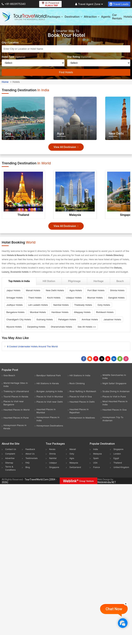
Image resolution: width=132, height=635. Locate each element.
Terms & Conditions (10, 468)
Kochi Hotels (53, 297)
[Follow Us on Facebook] (83, 358)
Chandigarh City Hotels (18, 319)
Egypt (116, 458)
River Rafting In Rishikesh (83, 391)
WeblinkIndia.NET (106, 482)
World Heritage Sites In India (15, 384)
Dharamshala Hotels (61, 326)
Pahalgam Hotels (67, 319)
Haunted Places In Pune (16, 417)
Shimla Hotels (117, 290)
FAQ (27, 462)
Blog (27, 467)
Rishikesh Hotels (105, 312)
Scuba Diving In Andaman (116, 391)
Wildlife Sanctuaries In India (114, 377)
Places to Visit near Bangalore (13, 403)
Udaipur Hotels (74, 297)
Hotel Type (13, 56)
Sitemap (9, 462)
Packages (55, 16)
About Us (29, 453)
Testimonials (31, 458)
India (95, 449)
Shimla (52, 453)
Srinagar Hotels (14, 297)
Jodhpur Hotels (14, 304)
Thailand (23, 215)
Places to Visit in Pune (114, 396)
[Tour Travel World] (24, 17)
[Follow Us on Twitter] (101, 358)
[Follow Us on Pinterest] (95, 358)
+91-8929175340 (14, 4)
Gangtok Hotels (116, 297)
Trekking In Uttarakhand (16, 391)
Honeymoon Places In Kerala (15, 427)
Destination (73, 16)
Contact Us (10, 449)
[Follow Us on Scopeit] (120, 358)
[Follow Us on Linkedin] (113, 358)
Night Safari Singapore (114, 383)
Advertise (9, 458)
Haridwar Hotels (60, 312)
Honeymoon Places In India (48, 419)
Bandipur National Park (48, 375)
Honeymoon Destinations (49, 425)
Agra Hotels (76, 290)
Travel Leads (119, 4)
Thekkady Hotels (83, 304)
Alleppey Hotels (82, 312)
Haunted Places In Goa (114, 409)
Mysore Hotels (14, 326)
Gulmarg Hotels (44, 319)
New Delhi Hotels (55, 290)
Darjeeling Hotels (36, 326)
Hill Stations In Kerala (47, 383)
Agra (71, 458)
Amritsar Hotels (90, 319)
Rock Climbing (77, 383)
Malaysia (75, 215)
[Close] (126, 603)
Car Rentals (117, 16)
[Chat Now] (122, 623)
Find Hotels (66, 72)
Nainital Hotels (61, 304)
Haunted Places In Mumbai (46, 411)
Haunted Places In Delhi (82, 401)
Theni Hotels (35, 297)
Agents (105, 16)
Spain (96, 458)
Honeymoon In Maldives (82, 417)
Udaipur (53, 462)
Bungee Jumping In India (49, 391)
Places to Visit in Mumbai (49, 396)
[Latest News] (89, 358)
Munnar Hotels (95, 297)
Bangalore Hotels (15, 312)
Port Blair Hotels (96, 290)
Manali (72, 449)
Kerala (52, 449)
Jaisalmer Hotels (112, 319)
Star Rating (79, 56)
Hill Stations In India (80, 375)
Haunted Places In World (16, 409)
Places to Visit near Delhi (49, 401)
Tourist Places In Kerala (15, 396)
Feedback (30, 449)
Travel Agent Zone (89, 4)
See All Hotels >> (87, 326)
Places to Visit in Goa (81, 396)
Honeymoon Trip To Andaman (112, 419)
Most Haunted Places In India (115, 403)
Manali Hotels (33, 290)
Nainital (52, 458)
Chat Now (114, 609)
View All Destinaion (66, 146)
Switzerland (75, 467)
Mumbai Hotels (38, 312)
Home (5, 81)
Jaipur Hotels (13, 290)
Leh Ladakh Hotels (38, 304)
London (117, 453)
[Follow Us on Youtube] (107, 358)
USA (95, 462)
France (96, 467)
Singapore (54, 467)
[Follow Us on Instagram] (126, 358)
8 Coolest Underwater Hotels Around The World (32, 346)
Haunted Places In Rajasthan (79, 411)
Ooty (71, 453)
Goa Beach (9, 375)
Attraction (91, 16)
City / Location (10, 42)
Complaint (10, 453)
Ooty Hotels (103, 304)
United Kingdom (121, 467)
